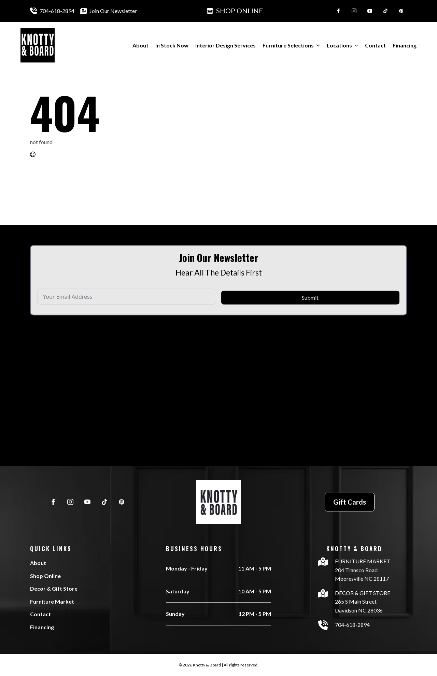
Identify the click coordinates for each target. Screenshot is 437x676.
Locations (339, 45)
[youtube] (370, 11)
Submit (310, 313)
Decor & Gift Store (53, 588)
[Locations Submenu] (355, 45)
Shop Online (45, 576)
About (140, 45)
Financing (405, 45)
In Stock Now (171, 45)
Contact (375, 45)
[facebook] (338, 11)
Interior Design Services (225, 45)
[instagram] (354, 11)
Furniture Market (52, 601)
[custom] (385, 11)
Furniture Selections (288, 45)
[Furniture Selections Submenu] (317, 45)
